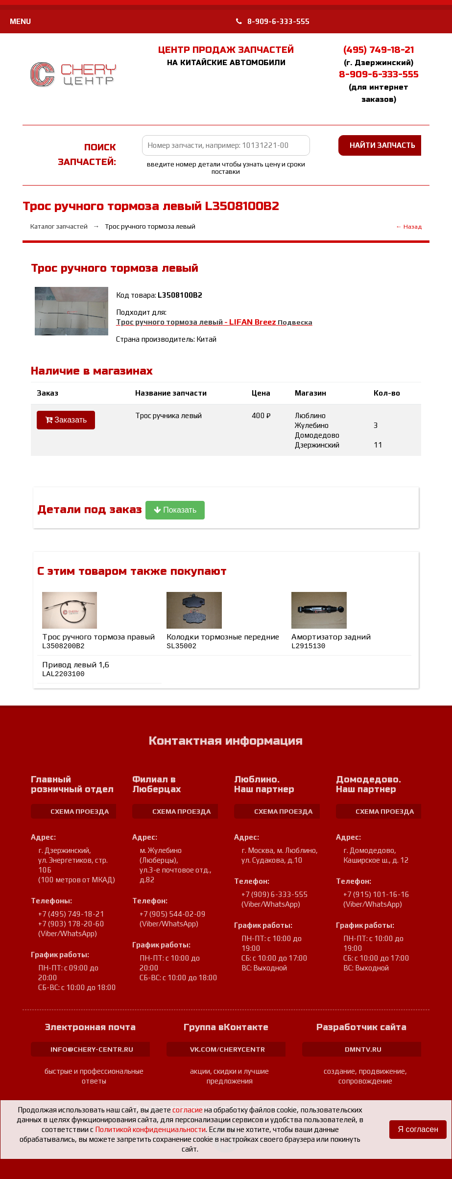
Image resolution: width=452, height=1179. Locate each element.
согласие (187, 1110)
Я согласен (418, 1129)
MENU (20, 21)
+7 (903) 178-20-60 (71, 924)
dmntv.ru (363, 1049)
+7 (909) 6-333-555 (274, 894)
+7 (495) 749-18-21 (71, 914)
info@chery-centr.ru (91, 1049)
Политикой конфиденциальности (150, 1129)
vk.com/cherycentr (227, 1049)
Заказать (66, 420)
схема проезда (79, 811)
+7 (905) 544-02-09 (173, 914)
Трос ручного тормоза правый (98, 641)
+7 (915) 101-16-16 (376, 894)
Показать (175, 510)
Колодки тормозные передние (223, 641)
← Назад (409, 226)
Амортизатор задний (331, 641)
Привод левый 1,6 (75, 669)
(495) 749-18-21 (378, 50)
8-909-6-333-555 (272, 21)
